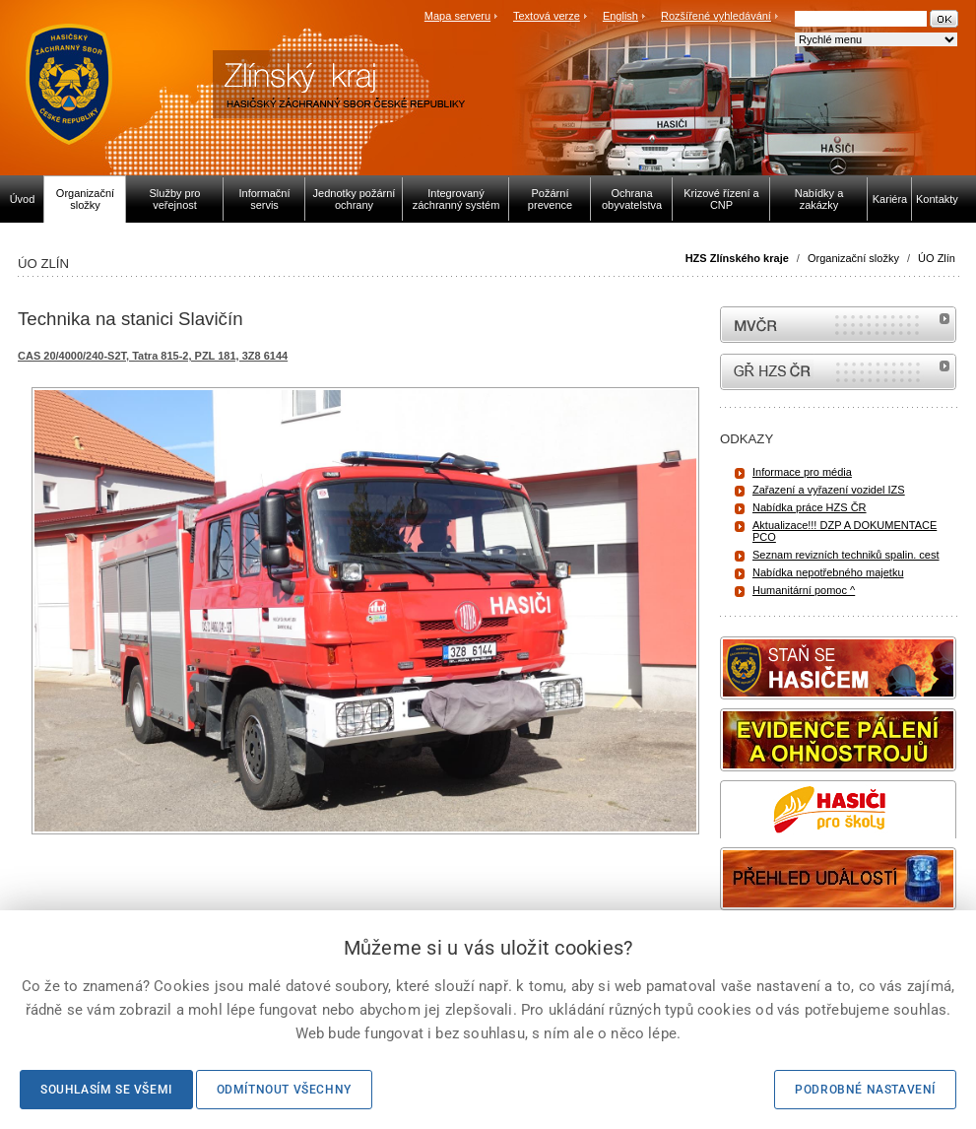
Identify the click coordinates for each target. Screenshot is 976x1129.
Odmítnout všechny (284, 1089)
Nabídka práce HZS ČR (809, 507)
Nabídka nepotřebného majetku (828, 572)
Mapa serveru (457, 16)
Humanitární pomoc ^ (803, 590)
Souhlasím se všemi (106, 1089)
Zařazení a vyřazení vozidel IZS (828, 490)
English (620, 16)
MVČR (838, 324)
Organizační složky (853, 258)
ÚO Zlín (936, 258)
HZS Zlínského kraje (737, 258)
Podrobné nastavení (865, 1089)
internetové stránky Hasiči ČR (838, 372)
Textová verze (546, 16)
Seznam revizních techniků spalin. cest (846, 555)
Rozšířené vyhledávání (716, 16)
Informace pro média (802, 472)
